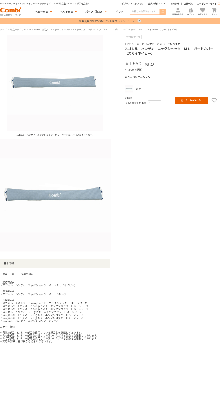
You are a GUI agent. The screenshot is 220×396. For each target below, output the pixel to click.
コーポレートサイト (207, 3)
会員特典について (157, 3)
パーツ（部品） (94, 11)
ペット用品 (66, 11)
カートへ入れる (193, 100)
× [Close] (139, 21)
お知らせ (174, 3)
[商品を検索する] (145, 12)
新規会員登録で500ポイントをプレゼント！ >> (106, 21)
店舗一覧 (188, 3)
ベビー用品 (41, 11)
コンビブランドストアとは (130, 3)
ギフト (119, 11)
